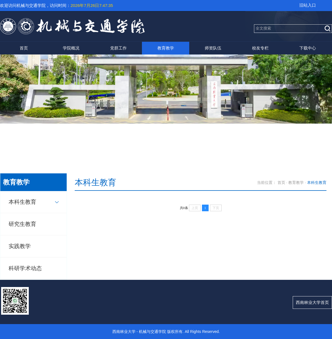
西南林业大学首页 (312, 302)
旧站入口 (307, 5)
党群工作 (118, 48)
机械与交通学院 (152, 331)
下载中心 (307, 48)
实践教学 (20, 246)
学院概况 (71, 48)
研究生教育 (22, 224)
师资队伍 (213, 48)
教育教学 (165, 48)
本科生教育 (22, 202)
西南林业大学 (124, 331)
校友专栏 (260, 48)
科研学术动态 (25, 268)
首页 (24, 48)
